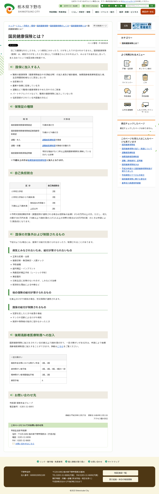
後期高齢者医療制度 (37, 160)
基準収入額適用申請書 (131, 183)
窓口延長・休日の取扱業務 (120, 479)
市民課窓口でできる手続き (133, 175)
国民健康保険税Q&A (130, 164)
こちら (60, 346)
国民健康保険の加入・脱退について (137, 148)
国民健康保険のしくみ (59, 25)
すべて (105, 6)
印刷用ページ (101, 25)
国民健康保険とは (78, 25)
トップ (11, 25)
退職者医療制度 (48, 139)
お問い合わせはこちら (24, 443)
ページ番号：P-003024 (98, 43)
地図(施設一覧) (120, 472)
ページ (112, 6)
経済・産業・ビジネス (128, 12)
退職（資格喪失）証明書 (132, 160)
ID (123, 6)
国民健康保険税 (128, 144)
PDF (118, 6)
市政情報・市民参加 (57, 12)
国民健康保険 (42, 25)
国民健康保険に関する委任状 (134, 179)
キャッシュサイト (128, 1)
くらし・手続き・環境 (80, 12)
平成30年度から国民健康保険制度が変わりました (137, 169)
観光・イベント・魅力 (104, 12)
